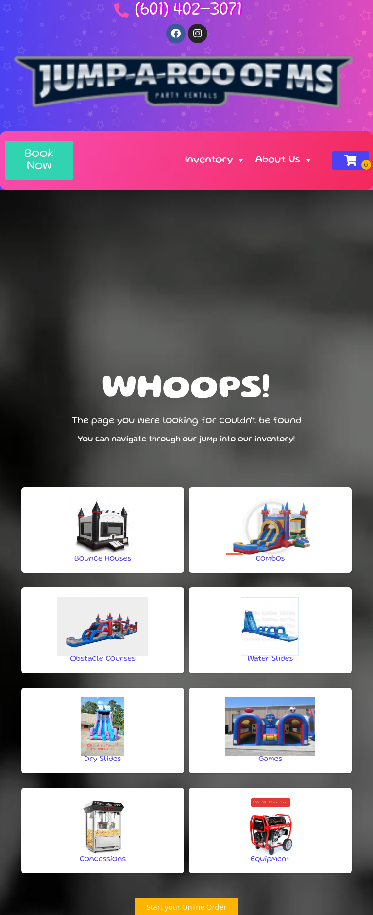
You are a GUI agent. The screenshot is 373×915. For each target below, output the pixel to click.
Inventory (215, 160)
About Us (283, 160)
